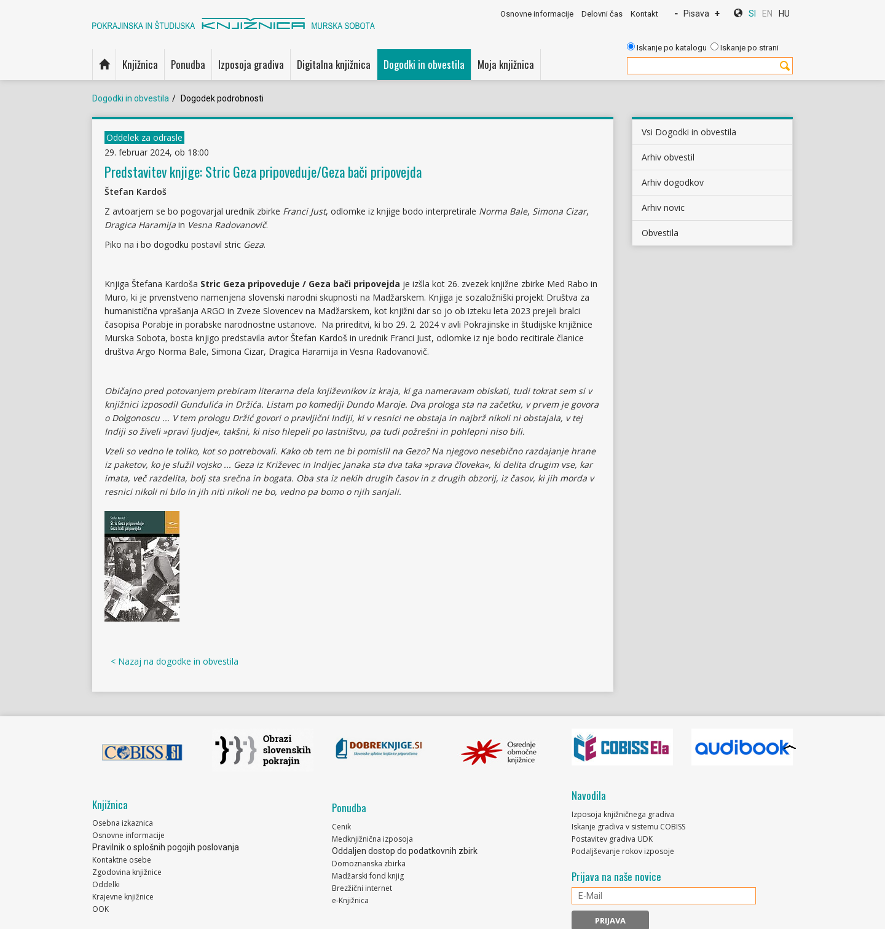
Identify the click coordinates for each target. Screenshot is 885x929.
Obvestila (660, 233)
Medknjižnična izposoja (372, 839)
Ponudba (188, 64)
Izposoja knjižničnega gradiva (623, 814)
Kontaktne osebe (121, 860)
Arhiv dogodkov (673, 182)
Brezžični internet (362, 888)
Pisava (696, 13)
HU (784, 13)
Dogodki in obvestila (424, 64)
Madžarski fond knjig (368, 876)
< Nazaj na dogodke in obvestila (174, 661)
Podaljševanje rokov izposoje (623, 851)
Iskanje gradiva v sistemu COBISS (628, 826)
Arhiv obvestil (668, 157)
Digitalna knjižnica (334, 64)
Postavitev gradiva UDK (612, 839)
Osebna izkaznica (122, 823)
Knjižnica (140, 64)
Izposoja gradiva (251, 64)
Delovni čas (602, 13)
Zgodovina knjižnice (127, 872)
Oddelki (106, 884)
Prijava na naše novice (616, 876)
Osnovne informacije (536, 13)
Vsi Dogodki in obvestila (689, 132)
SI (752, 13)
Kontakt (644, 13)
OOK (100, 909)
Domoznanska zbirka (369, 863)
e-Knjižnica (350, 900)
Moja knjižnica (506, 64)
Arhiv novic (663, 207)
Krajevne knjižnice (123, 896)
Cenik (341, 826)
